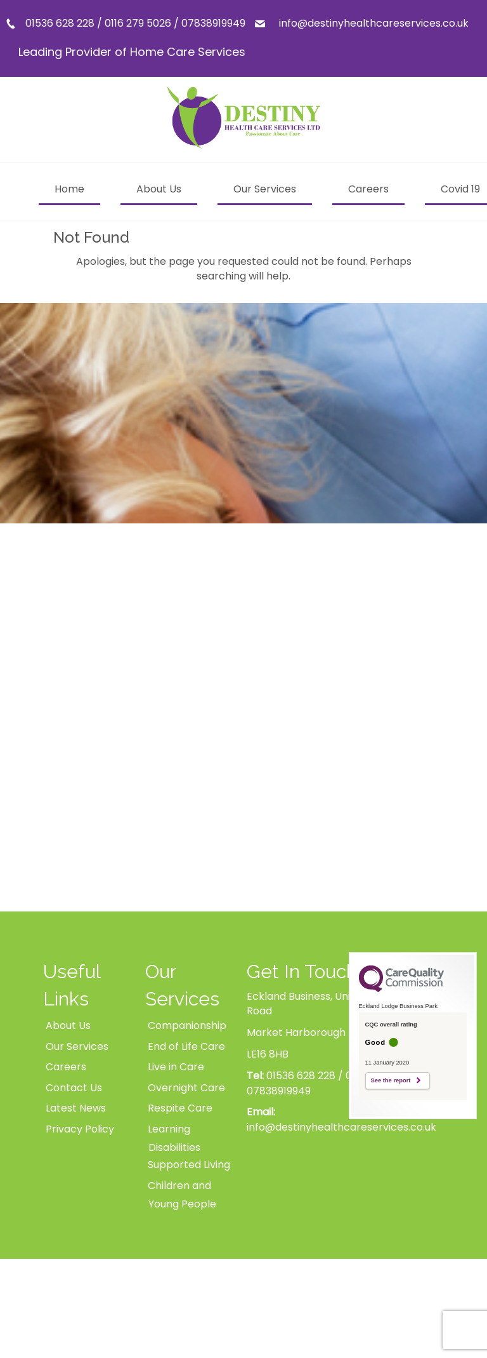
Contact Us (74, 1087)
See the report (391, 1080)
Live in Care (176, 1066)
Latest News (76, 1108)
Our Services (77, 1046)
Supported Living (189, 1164)
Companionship (187, 1025)
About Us (68, 1025)
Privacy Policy (80, 1129)
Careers (66, 1066)
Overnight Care (186, 1087)
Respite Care (180, 1108)
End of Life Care (186, 1046)
